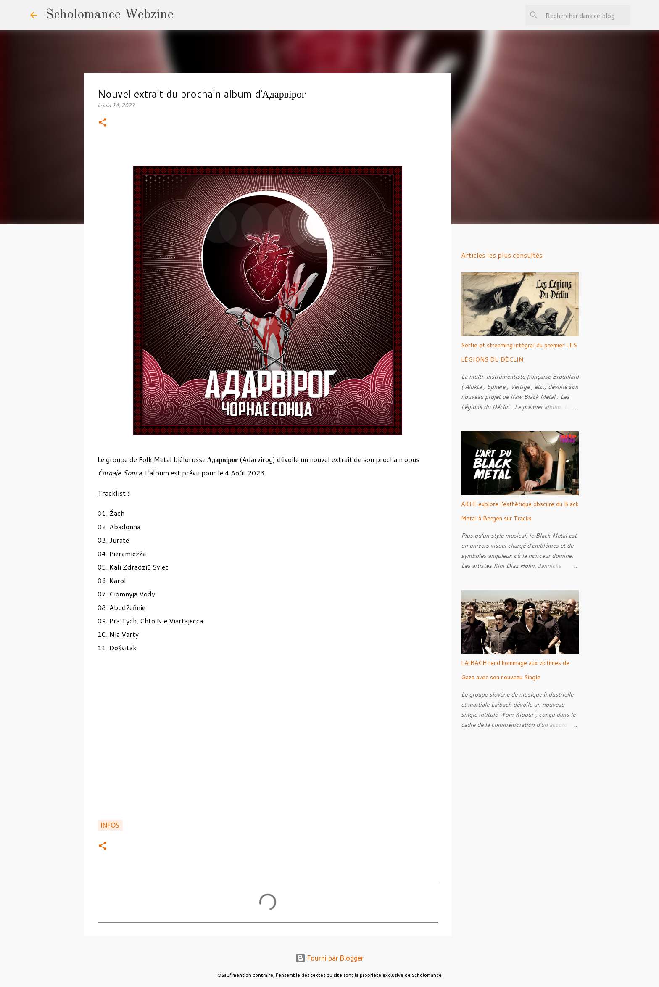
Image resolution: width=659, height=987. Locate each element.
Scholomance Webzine (109, 15)
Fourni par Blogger (329, 958)
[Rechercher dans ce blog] (586, 15)
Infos (110, 825)
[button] (103, 123)
